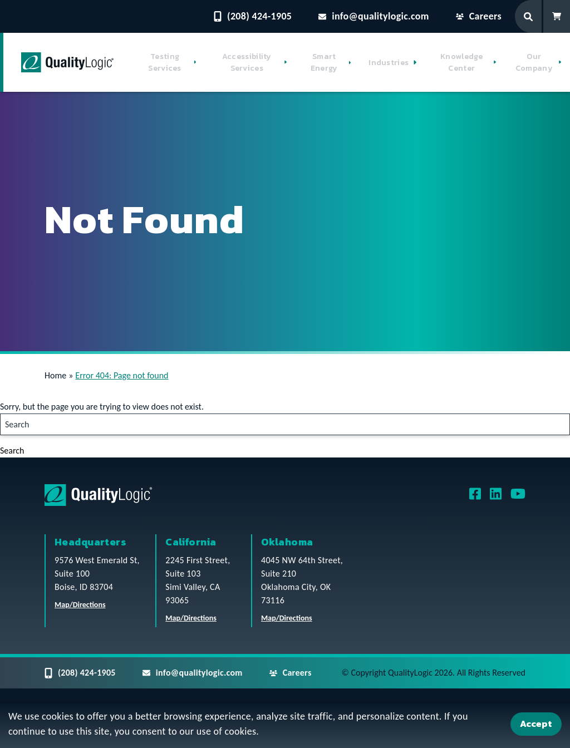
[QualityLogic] (67, 62)
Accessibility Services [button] (247, 62)
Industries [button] (388, 62)
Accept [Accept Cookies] (536, 723)
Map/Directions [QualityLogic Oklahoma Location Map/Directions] (286, 618)
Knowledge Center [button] (461, 62)
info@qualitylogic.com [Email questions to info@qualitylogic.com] (373, 16)
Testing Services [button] (164, 62)
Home (55, 375)
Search (12, 450)
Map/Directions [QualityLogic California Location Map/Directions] (191, 618)
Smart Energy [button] (324, 62)
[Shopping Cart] (556, 16)
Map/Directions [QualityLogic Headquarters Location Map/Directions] (80, 604)
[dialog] (285, 725)
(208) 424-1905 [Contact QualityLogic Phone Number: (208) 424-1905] (253, 16)
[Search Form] (529, 16)
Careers (479, 16)
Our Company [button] (534, 62)
